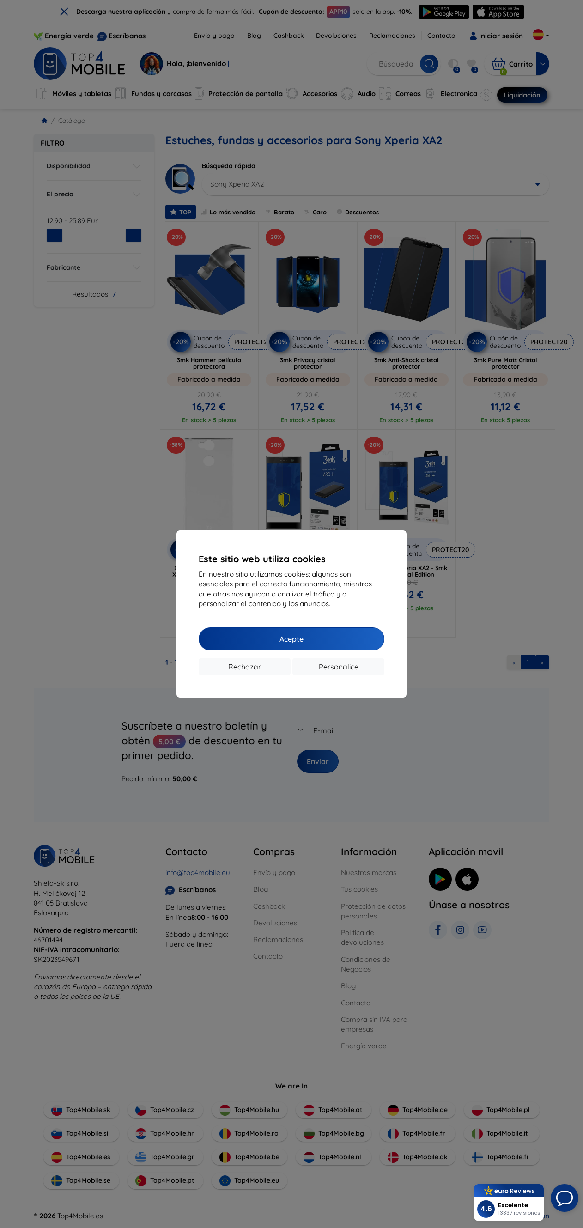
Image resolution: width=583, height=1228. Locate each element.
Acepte (291, 639)
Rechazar (244, 666)
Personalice (338, 666)
